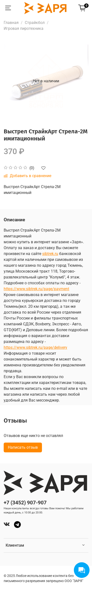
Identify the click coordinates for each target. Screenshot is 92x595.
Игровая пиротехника (23, 28)
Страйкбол (35, 22)
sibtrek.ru (50, 253)
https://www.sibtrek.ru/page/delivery (35, 347)
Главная (11, 22)
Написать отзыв (23, 447)
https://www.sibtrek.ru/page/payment (36, 289)
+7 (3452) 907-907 (25, 503)
